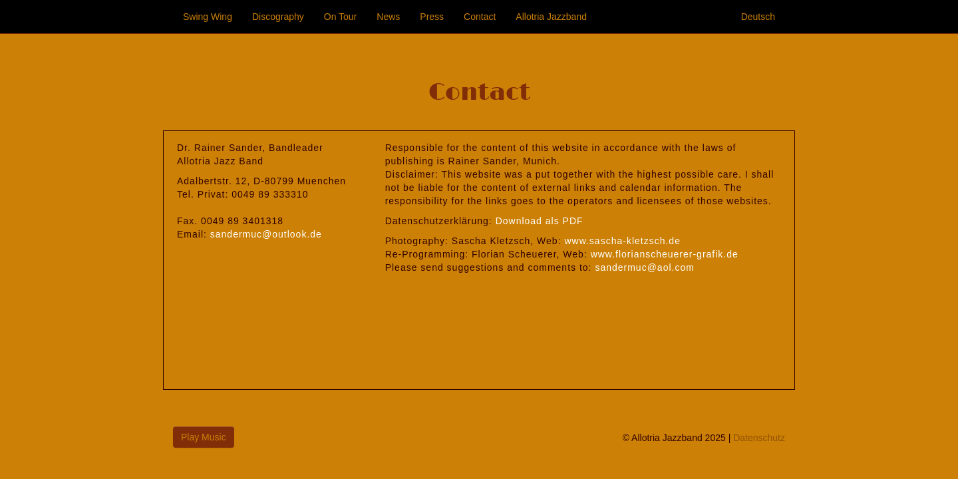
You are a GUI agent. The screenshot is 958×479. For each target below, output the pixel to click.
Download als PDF (539, 221)
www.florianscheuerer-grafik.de (664, 254)
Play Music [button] (203, 437)
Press (432, 16)
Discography (278, 16)
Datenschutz (759, 437)
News (388, 16)
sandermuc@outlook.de (266, 234)
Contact (480, 16)
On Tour (340, 16)
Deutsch (758, 16)
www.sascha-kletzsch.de (622, 241)
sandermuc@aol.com (645, 267)
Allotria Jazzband (551, 16)
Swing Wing (207, 16)
